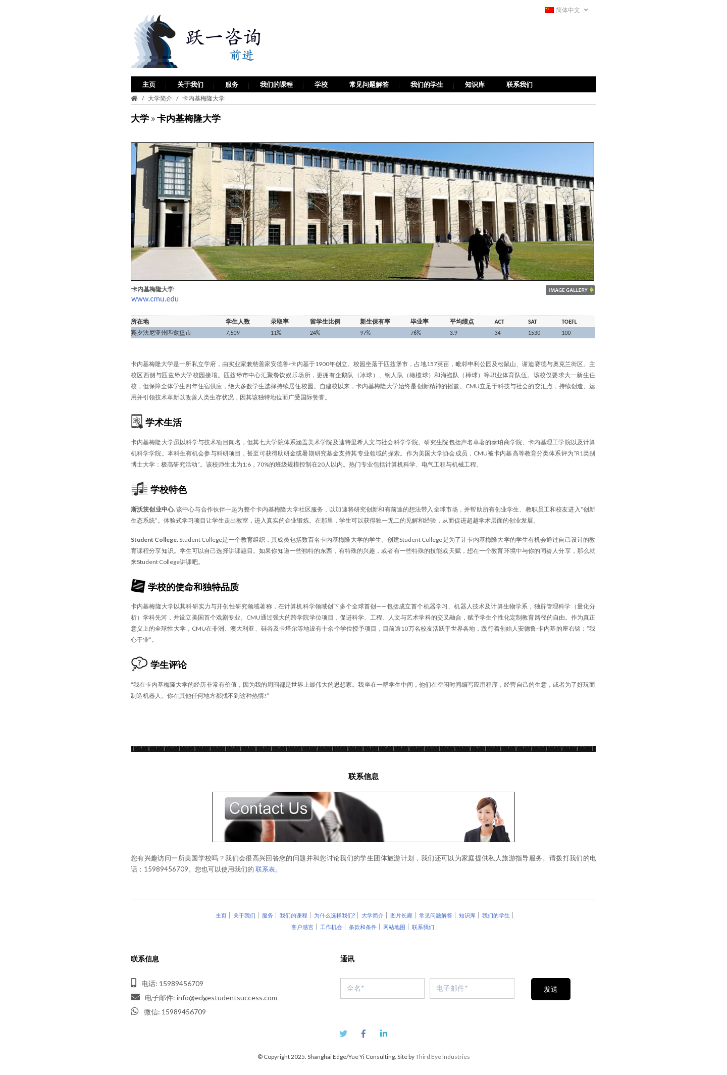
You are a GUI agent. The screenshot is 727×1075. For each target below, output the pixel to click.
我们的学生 (426, 82)
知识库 (475, 82)
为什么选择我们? (334, 914)
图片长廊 (401, 914)
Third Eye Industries (443, 1055)
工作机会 (331, 926)
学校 (321, 82)
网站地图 (394, 926)
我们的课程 (276, 82)
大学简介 (160, 96)
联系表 (265, 868)
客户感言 (302, 926)
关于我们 (190, 82)
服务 (231, 82)
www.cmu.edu (155, 297)
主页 (148, 82)
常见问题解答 (369, 82)
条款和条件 (363, 926)
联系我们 (519, 82)
